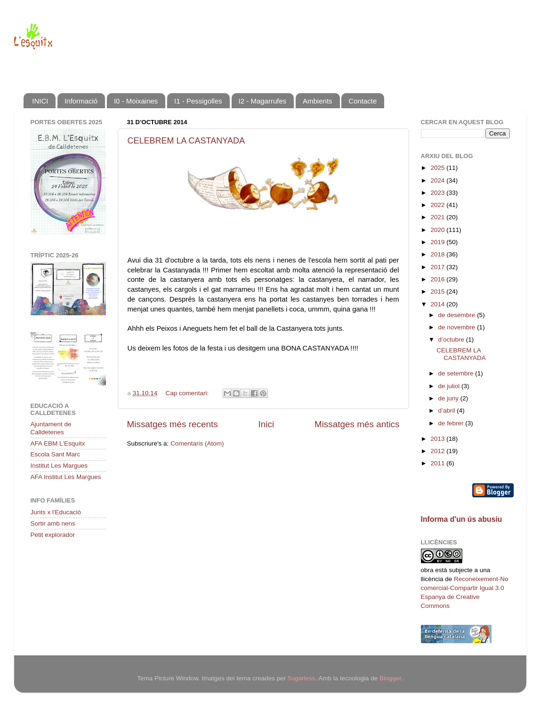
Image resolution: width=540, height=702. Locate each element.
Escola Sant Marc (56, 454)
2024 (438, 180)
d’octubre (452, 339)
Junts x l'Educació (56, 512)
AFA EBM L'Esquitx (58, 443)
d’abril (447, 410)
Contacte (362, 101)
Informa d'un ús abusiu (461, 519)
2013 (438, 438)
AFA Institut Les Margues (66, 476)
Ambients (317, 101)
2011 (438, 463)
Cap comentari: (188, 393)
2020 (438, 229)
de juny (449, 398)
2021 (438, 217)
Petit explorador (53, 534)
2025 (438, 167)
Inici (266, 424)
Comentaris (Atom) (197, 443)
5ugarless (301, 678)
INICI (40, 101)
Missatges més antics (357, 424)
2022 (438, 204)
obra (427, 570)
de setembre (457, 373)
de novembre (457, 327)
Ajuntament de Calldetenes (51, 428)
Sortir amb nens (53, 523)
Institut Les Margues (59, 465)
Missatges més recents (172, 424)
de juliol (450, 386)
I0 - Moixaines (136, 101)
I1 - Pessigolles (198, 101)
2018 (438, 254)
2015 (438, 291)
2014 (438, 304)
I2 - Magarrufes (263, 101)
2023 (438, 192)
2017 (438, 267)
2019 (438, 242)
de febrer (452, 423)
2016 (438, 279)
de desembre (457, 315)
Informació (80, 101)
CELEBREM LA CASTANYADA (186, 140)
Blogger (390, 678)
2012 (438, 451)
